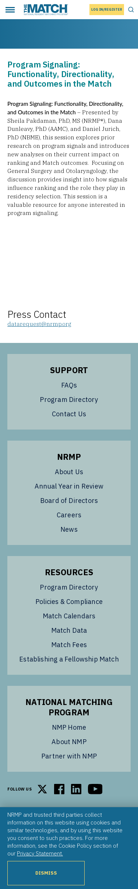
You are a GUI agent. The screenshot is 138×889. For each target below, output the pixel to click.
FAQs (69, 385)
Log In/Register (106, 9)
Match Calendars (69, 616)
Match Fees (69, 644)
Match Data (69, 630)
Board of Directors (69, 500)
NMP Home (69, 727)
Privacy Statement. (40, 853)
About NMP (69, 741)
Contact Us (69, 414)
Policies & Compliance (69, 601)
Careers (69, 515)
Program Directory (69, 399)
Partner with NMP (69, 756)
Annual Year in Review (69, 486)
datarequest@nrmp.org (39, 323)
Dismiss (46, 873)
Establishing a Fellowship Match (69, 659)
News (69, 529)
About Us (69, 472)
